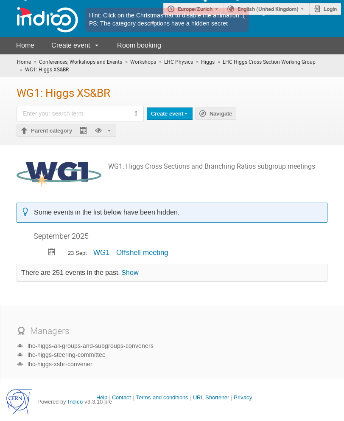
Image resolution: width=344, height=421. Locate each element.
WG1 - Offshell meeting (130, 252)
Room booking (139, 45)
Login (330, 9)
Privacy (243, 397)
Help (101, 397)
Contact (121, 397)
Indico (75, 401)
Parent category (51, 131)
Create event (70, 45)
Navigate (221, 114)
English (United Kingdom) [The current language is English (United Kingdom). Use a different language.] (268, 9)
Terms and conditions (162, 397)
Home (25, 45)
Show (130, 272)
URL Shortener (211, 397)
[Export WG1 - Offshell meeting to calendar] (51, 253)
